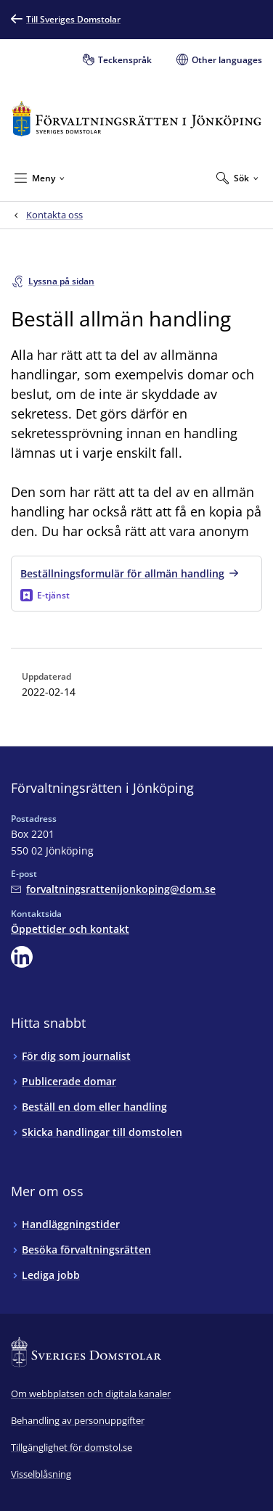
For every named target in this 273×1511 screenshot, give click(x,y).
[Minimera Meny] (39, 177)
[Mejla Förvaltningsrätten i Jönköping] (113, 889)
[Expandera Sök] (237, 177)
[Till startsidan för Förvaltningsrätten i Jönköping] (136, 118)
